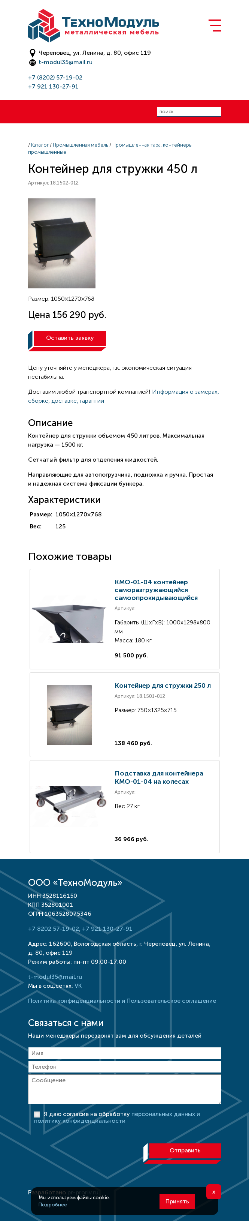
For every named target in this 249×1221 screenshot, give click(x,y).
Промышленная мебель (80, 145)
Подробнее (53, 1205)
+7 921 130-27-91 (53, 86)
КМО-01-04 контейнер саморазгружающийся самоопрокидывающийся (156, 590)
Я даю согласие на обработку (117, 1117)
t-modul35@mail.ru (65, 62)
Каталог (40, 145)
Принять (177, 1201)
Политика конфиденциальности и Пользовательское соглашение (122, 1000)
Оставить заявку (70, 337)
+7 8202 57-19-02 (53, 928)
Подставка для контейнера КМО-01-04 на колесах (159, 777)
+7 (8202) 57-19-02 (55, 77)
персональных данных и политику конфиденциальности (117, 1117)
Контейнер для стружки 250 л (163, 685)
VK (78, 985)
